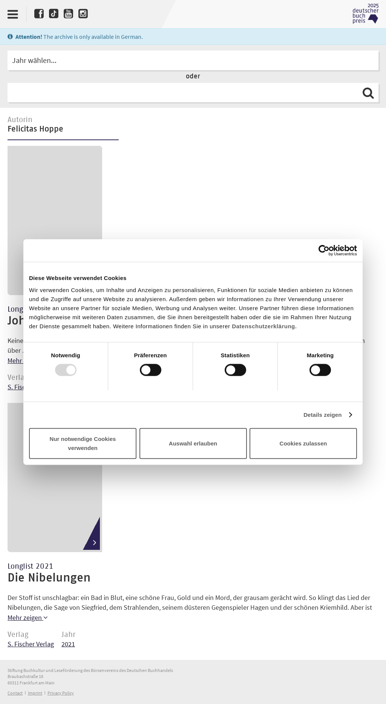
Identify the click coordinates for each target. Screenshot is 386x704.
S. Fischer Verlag (31, 644)
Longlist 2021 (31, 566)
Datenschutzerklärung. (264, 326)
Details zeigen (322, 415)
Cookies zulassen (303, 443)
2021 (68, 644)
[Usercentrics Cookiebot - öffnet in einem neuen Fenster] (324, 250)
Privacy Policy (60, 693)
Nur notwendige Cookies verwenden (83, 443)
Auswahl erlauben (193, 443)
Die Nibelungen (49, 578)
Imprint (35, 693)
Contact (15, 693)
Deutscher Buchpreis (365, 14)
